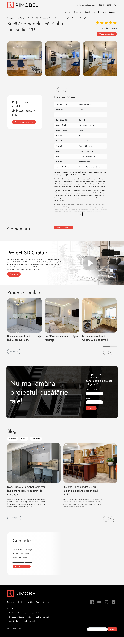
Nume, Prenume (91, 389)
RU (115, 5)
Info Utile (96, 12)
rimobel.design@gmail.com (85, 5)
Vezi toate (14, 351)
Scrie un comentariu (63, 227)
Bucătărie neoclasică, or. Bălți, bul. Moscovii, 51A (24, 338)
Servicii (87, 12)
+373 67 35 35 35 (104, 5)
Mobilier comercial (29, 621)
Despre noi (78, 12)
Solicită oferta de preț (24, 122)
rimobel (24, 438)
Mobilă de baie (14, 621)
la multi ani (12, 438)
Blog (104, 12)
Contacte (112, 12)
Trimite (91, 408)
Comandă (14, 274)
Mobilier (68, 12)
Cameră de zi (23, 613)
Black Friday (36, 438)
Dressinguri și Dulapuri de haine (20, 617)
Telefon (88, 398)
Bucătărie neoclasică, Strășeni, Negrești (62, 338)
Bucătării (12, 613)
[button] (58, 89)
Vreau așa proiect (106, 34)
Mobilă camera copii (42, 617)
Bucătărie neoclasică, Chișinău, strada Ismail (95, 338)
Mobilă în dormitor (37, 613)
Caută (112, 629)
